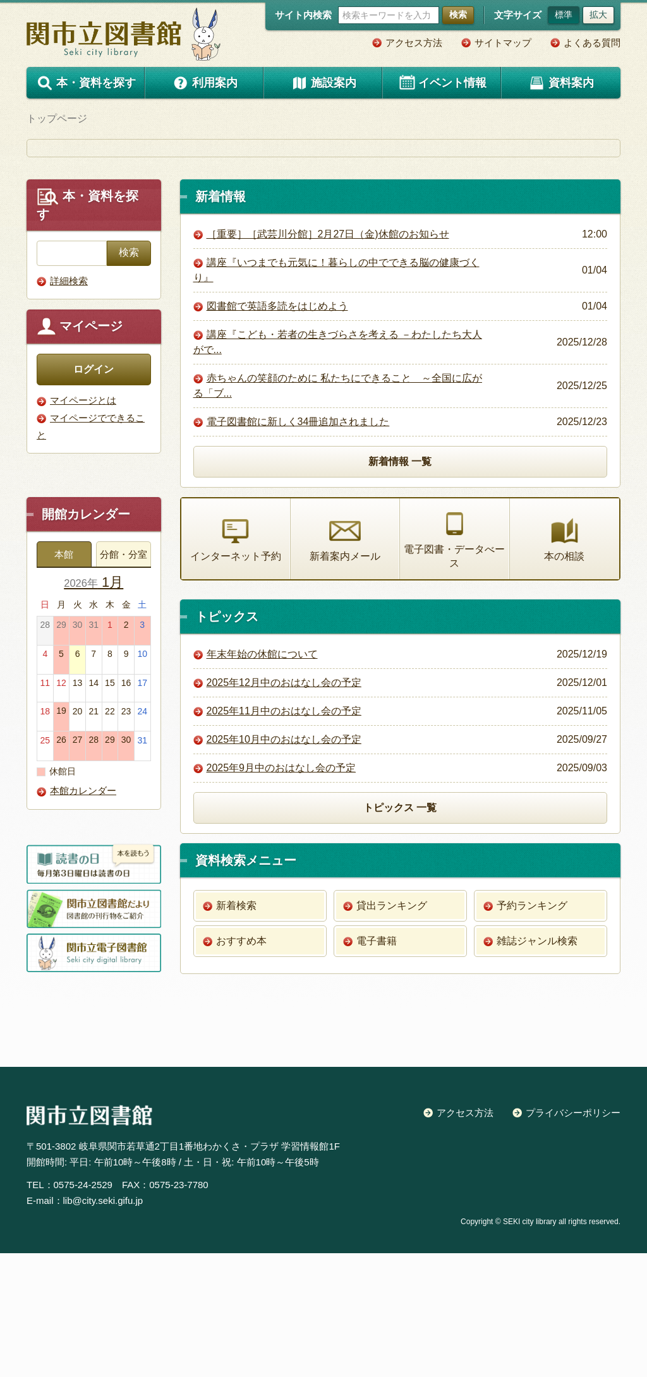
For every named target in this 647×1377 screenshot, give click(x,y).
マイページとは (83, 523)
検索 (458, 14)
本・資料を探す (86, 83)
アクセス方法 (413, 42)
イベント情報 (442, 83)
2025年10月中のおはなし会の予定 (284, 863)
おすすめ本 (241, 1064)
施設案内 (323, 83)
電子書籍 (376, 1064)
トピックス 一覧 (400, 931)
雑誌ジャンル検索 (537, 1064)
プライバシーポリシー (573, 1236)
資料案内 (561, 83)
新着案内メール (345, 663)
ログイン (93, 492)
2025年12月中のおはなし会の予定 (284, 807)
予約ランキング (532, 1029)
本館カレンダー (83, 915)
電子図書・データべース (454, 663)
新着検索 (236, 1029)
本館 (63, 678)
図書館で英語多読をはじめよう (277, 429)
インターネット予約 (235, 663)
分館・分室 (123, 678)
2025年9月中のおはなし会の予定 (281, 892)
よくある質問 (592, 42)
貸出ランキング (391, 1029)
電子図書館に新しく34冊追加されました (298, 544)
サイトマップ (503, 42)
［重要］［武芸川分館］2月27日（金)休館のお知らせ (328, 357)
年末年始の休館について (262, 778)
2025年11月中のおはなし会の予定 (284, 835)
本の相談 (564, 663)
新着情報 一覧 (400, 584)
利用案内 (205, 83)
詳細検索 (69, 404)
